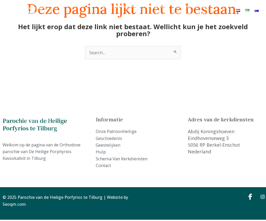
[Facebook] (249, 198)
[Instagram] (261, 198)
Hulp (205, 6)
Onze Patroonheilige (122, 6)
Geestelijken (185, 6)
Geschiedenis (157, 6)
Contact (202, 14)
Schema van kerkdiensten (166, 14)
